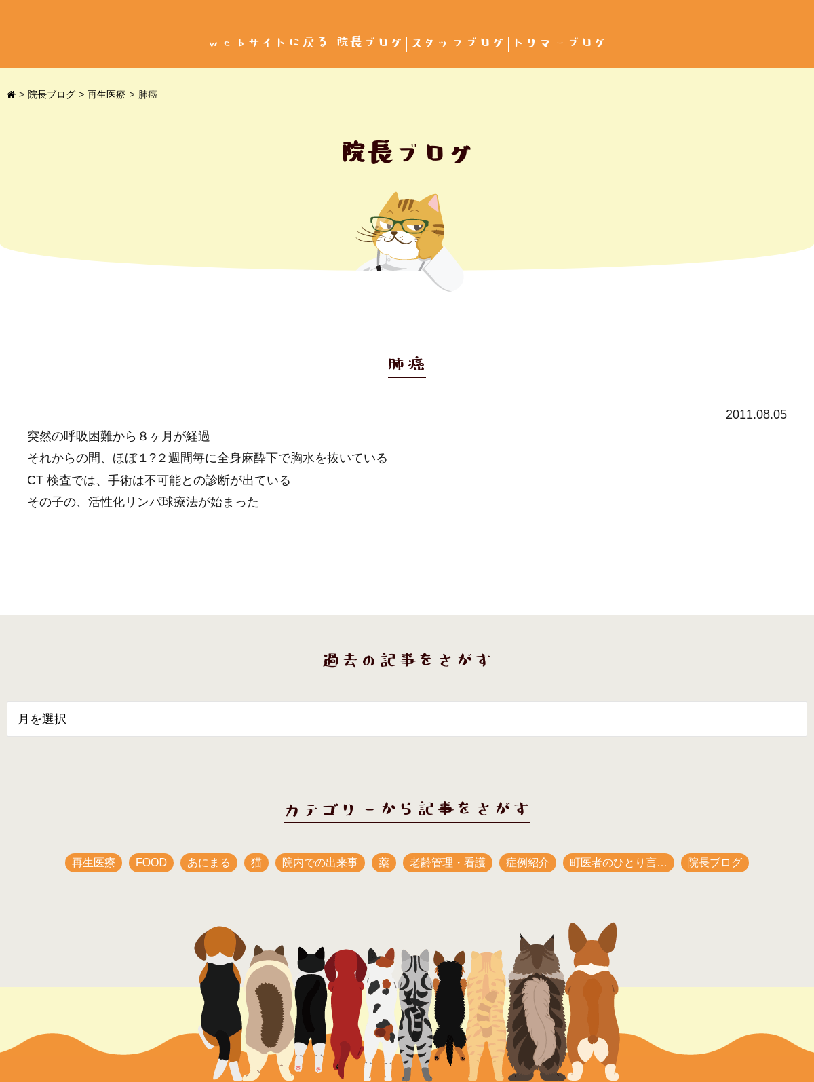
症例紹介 (527, 862)
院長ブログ (370, 43)
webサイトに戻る (268, 43)
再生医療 (106, 94)
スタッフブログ (457, 43)
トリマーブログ (559, 43)
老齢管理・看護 (448, 862)
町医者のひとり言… (618, 862)
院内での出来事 (320, 862)
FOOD (151, 862)
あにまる (209, 862)
